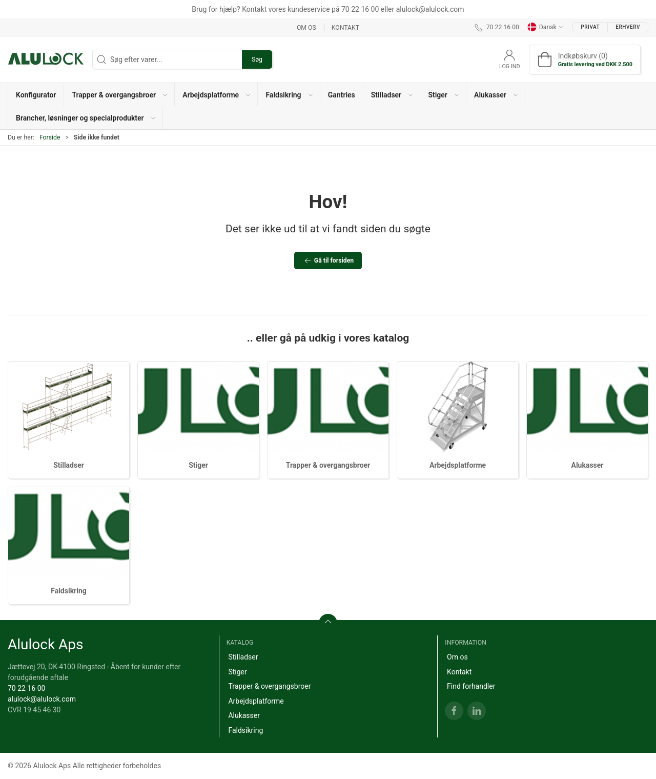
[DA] (46, 59)
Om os (306, 27)
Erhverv (628, 27)
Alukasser (587, 465)
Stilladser (68, 465)
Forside (49, 137)
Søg (257, 59)
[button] (119, 94)
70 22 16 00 (26, 688)
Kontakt (345, 27)
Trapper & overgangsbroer (328, 465)
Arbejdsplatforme (457, 465)
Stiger (198, 465)
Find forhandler (471, 686)
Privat (590, 27)
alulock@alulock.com (42, 699)
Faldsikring (69, 591)
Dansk (546, 27)
